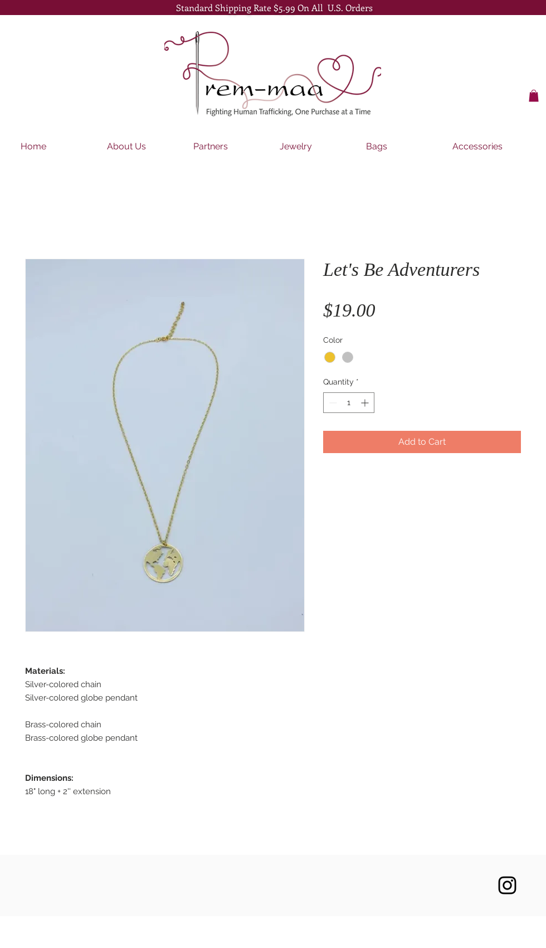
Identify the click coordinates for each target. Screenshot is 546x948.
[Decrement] (332, 402)
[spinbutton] (349, 402)
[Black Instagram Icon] (507, 885)
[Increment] (366, 402)
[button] (534, 96)
